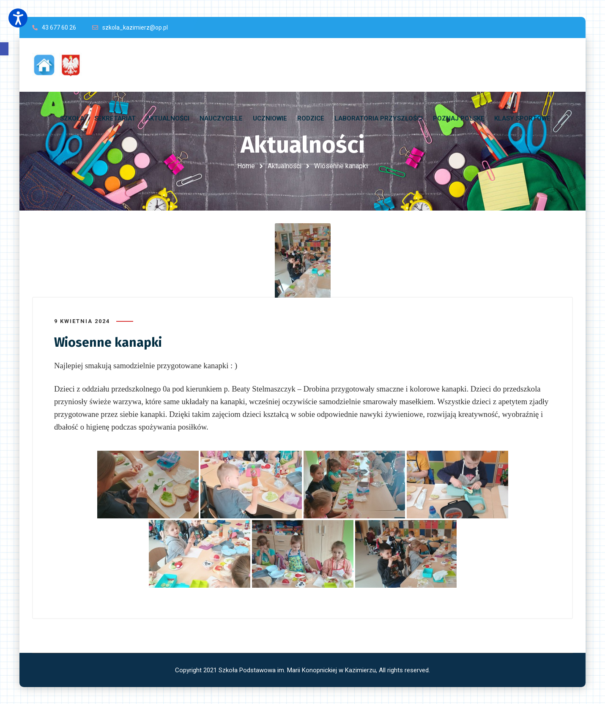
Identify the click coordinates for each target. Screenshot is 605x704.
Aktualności (284, 166)
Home (246, 166)
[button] (4, 48)
